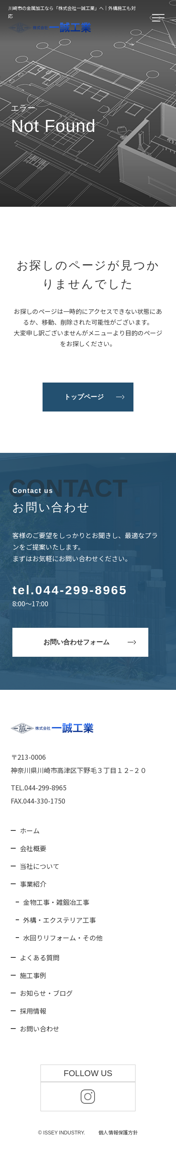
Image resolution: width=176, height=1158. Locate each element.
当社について (39, 866)
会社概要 (33, 848)
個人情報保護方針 (118, 1132)
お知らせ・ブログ (46, 993)
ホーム (30, 830)
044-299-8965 (81, 590)
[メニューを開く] (160, 18)
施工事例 (33, 975)
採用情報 (33, 1011)
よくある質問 (39, 957)
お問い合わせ (39, 1029)
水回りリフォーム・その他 (62, 938)
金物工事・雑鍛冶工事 (56, 902)
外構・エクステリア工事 (59, 920)
